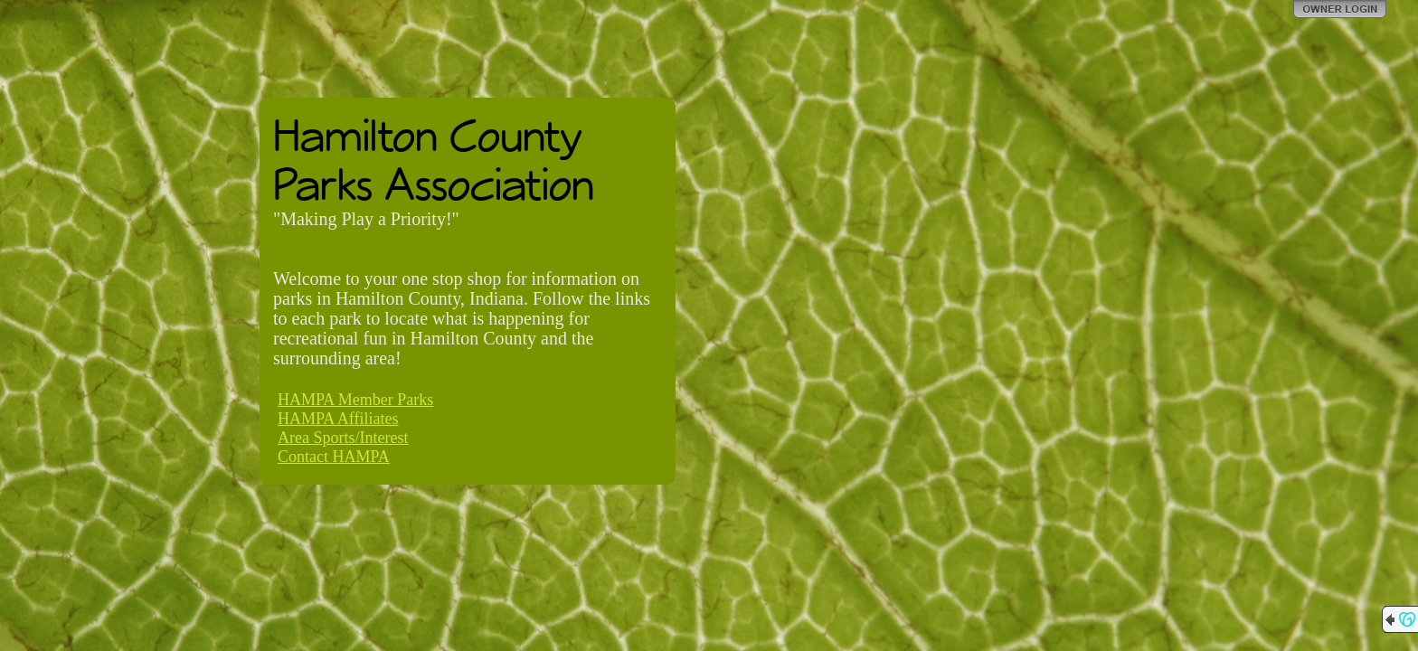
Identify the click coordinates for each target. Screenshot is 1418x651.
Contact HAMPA (334, 457)
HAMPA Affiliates (338, 419)
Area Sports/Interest (343, 438)
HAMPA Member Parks (355, 400)
